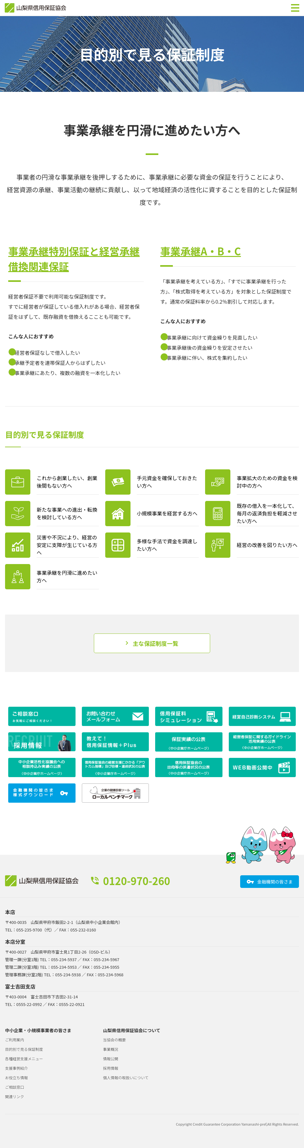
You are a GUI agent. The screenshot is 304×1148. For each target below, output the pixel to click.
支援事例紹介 (16, 1068)
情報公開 (110, 1058)
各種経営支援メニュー (24, 1058)
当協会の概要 (114, 1039)
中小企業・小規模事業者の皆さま (38, 1030)
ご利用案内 (14, 1039)
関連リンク (14, 1096)
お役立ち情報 (16, 1077)
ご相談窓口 (14, 1087)
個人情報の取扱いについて (126, 1077)
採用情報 (110, 1068)
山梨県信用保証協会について (132, 1030)
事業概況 (110, 1049)
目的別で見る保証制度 (24, 1049)
